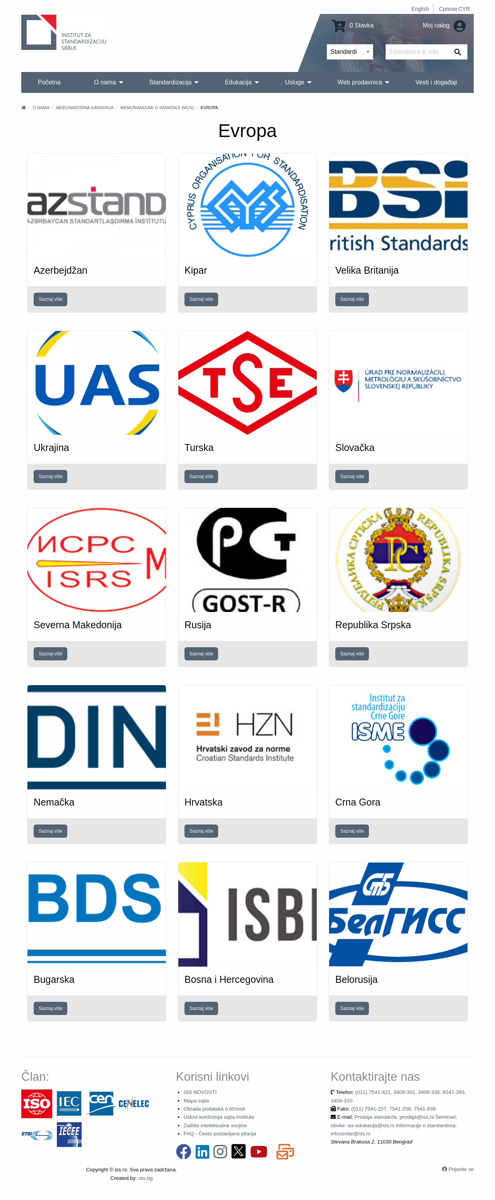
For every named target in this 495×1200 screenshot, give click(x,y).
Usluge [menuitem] (294, 82)
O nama (40, 107)
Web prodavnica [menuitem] (360, 82)
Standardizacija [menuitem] (170, 82)
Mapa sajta (196, 1101)
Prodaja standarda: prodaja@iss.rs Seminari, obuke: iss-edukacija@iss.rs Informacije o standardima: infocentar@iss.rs (394, 1125)
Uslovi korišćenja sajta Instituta (219, 1117)
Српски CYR (454, 9)
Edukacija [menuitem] (238, 82)
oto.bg (145, 1178)
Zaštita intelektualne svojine (215, 1125)
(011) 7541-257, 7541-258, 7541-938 (393, 1109)
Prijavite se (461, 1169)
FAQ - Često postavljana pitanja (220, 1134)
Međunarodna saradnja (85, 107)
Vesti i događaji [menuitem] (436, 82)
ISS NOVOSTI (200, 1092)
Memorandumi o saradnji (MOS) (157, 107)
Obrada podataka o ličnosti (214, 1109)
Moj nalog (444, 25)
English (420, 9)
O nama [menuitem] (105, 82)
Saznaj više (50, 299)
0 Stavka (353, 25)
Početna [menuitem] (49, 82)
